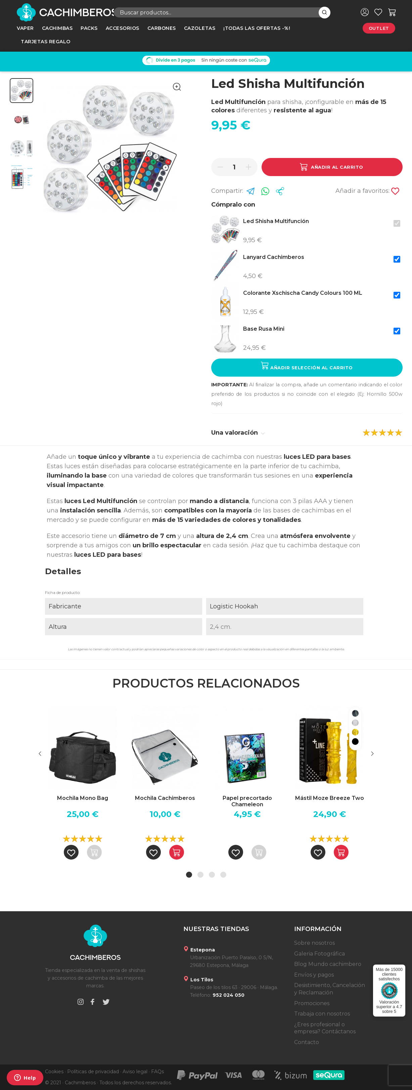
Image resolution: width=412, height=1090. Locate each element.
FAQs (157, 1072)
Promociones (311, 1003)
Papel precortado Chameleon (247, 801)
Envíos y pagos (314, 975)
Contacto (306, 1042)
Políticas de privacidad (93, 1072)
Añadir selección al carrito (307, 365)
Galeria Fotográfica (319, 953)
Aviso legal (135, 1072)
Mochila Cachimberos (165, 798)
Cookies (54, 1072)
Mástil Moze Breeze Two (329, 798)
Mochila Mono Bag (82, 798)
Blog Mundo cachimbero (327, 964)
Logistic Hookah (234, 606)
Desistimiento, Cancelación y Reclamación (329, 989)
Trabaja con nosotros (322, 1014)
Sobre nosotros (314, 943)
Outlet (379, 28)
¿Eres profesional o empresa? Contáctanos (325, 1028)
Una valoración (238, 433)
